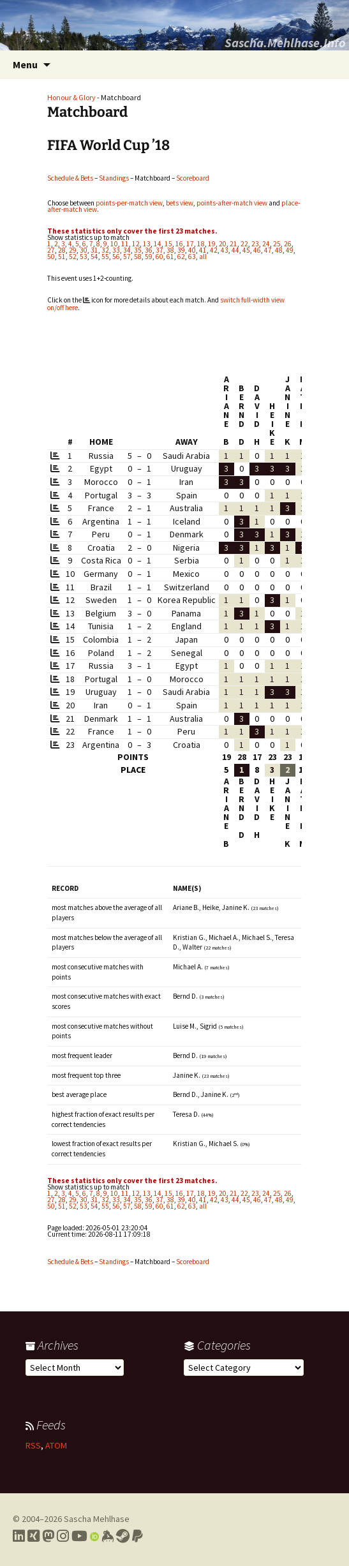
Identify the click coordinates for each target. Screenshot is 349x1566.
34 (127, 250)
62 (181, 256)
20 (222, 243)
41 (203, 250)
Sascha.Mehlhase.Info (285, 42)
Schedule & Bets (70, 178)
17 (190, 243)
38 (170, 250)
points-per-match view (129, 202)
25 (277, 243)
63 (192, 256)
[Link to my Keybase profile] (107, 1536)
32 (105, 250)
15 (168, 243)
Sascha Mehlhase (97, 1519)
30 (83, 250)
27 (51, 250)
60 (159, 256)
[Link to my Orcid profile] (94, 1536)
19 (212, 243)
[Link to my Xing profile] (33, 1536)
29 (73, 250)
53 (83, 256)
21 (233, 243)
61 (170, 256)
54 (94, 256)
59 (148, 256)
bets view (179, 202)
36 (148, 250)
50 (51, 256)
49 (289, 250)
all (203, 256)
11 (125, 243)
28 (62, 250)
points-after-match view (232, 202)
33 (116, 250)
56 (116, 256)
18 (201, 243)
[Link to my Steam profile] (123, 1536)
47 (268, 250)
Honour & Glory (71, 97)
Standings (114, 178)
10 (114, 243)
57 (127, 256)
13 (147, 243)
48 (279, 250)
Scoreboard (192, 178)
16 (179, 243)
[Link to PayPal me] (137, 1536)
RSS (33, 1445)
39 (181, 250)
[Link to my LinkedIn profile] (19, 1536)
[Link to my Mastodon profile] (48, 1536)
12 (136, 243)
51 (62, 256)
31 (94, 250)
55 (105, 256)
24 (266, 243)
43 (224, 250)
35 (138, 250)
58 (138, 256)
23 (255, 243)
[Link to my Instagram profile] (63, 1536)
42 (214, 250)
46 (257, 250)
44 (235, 250)
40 (192, 250)
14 (157, 243)
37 (159, 250)
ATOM (56, 1445)
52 (73, 256)
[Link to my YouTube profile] (79, 1536)
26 (288, 243)
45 (246, 250)
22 (244, 243)
